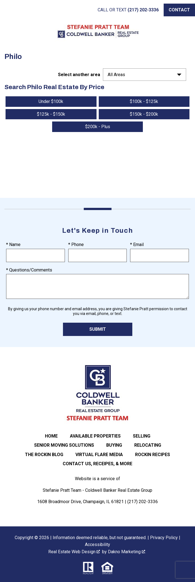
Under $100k (51, 101)
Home (51, 436)
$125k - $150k (51, 114)
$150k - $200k (144, 114)
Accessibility (97, 544)
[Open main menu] (10, 10)
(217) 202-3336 (142, 501)
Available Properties (95, 436)
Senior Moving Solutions (64, 445)
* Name (13, 244)
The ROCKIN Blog (44, 454)
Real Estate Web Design (74, 551)
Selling (141, 436)
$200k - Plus (97, 126)
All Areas (116, 74)
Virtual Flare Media (99, 454)
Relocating (147, 445)
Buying (114, 445)
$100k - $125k (144, 101)
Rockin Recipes (152, 454)
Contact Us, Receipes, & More (97, 463)
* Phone (76, 244)
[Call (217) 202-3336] (128, 10)
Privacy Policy (164, 537)
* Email (137, 244)
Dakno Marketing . (127, 551)
